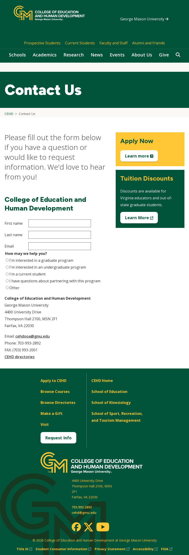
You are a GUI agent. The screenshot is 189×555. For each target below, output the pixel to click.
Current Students (80, 42)
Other (14, 287)
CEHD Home (102, 380)
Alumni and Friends (148, 42)
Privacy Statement (112, 549)
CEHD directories (20, 356)
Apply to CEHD (53, 380)
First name (14, 223)
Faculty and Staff (113, 42)
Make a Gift (52, 413)
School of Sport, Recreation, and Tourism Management (117, 417)
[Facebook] (76, 526)
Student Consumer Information (63, 549)
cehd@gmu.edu (84, 512)
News (97, 55)
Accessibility (145, 549)
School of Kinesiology (111, 402)
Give (164, 55)
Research (73, 55)
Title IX (24, 549)
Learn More (141, 219)
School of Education (109, 391)
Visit (45, 424)
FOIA (167, 549)
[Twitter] (88, 527)
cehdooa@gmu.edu (32, 336)
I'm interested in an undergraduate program (47, 267)
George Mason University (144, 18)
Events (117, 55)
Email (9, 246)
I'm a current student (27, 274)
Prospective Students (42, 42)
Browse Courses (55, 391)
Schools (17, 55)
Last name (13, 234)
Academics (45, 55)
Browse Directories (58, 402)
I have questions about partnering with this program (54, 280)
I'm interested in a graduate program (41, 260)
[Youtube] (103, 527)
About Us (141, 55)
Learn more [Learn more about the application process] (141, 157)
